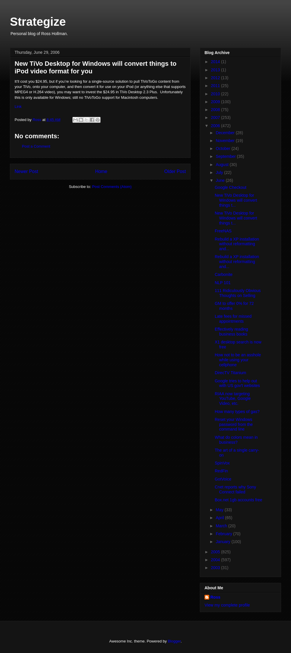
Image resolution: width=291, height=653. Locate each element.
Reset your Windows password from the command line (234, 424)
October (223, 148)
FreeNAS (223, 231)
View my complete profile (227, 605)
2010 (216, 93)
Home (101, 171)
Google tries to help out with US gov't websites (237, 383)
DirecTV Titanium (230, 372)
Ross (215, 597)
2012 (216, 77)
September (226, 156)
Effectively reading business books (231, 331)
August (222, 164)
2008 (216, 109)
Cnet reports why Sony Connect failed (235, 489)
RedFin (221, 471)
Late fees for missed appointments (233, 319)
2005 (216, 552)
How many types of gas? (237, 411)
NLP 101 (223, 282)
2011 (216, 85)
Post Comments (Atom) (111, 186)
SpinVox (222, 463)
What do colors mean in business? (236, 440)
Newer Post (26, 171)
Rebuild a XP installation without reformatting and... (237, 244)
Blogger (174, 641)
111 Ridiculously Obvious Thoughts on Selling (238, 293)
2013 (216, 70)
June (221, 180)
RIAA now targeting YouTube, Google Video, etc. (233, 398)
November (225, 140)
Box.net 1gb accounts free (238, 499)
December (225, 132)
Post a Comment (36, 146)
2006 (216, 125)
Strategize (38, 21)
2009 (216, 101)
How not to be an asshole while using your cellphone (238, 360)
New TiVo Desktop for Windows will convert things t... (236, 200)
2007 (216, 117)
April (220, 517)
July (220, 172)
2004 (216, 559)
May (220, 509)
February (224, 533)
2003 (216, 567)
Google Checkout (230, 187)
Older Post (175, 171)
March (222, 526)
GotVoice (223, 479)
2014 (216, 61)
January (223, 541)
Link (18, 106)
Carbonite (224, 274)
